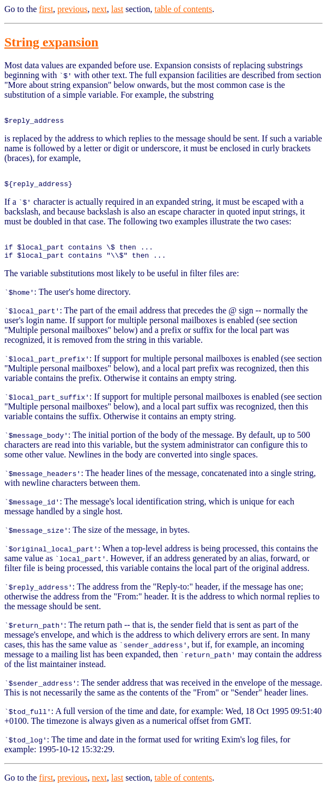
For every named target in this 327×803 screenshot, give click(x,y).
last (117, 9)
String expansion (51, 42)
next (99, 9)
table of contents (184, 9)
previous (72, 9)
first (46, 9)
